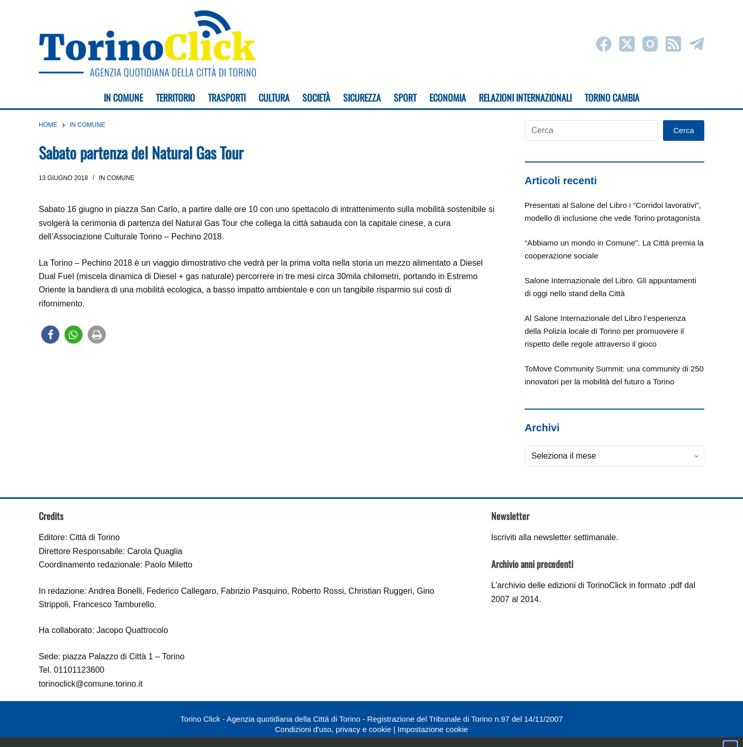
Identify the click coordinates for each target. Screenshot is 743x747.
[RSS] (673, 44)
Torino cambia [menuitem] (612, 97)
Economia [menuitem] (447, 97)
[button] (50, 335)
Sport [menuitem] (405, 97)
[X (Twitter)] (627, 44)
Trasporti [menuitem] (227, 97)
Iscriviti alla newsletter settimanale (553, 537)
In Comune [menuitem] (123, 97)
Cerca (683, 130)
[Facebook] (603, 44)
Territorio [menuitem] (175, 97)
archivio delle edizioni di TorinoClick (562, 585)
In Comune (117, 178)
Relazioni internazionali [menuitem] (525, 97)
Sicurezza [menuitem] (362, 97)
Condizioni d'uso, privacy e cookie (333, 729)
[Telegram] (696, 44)
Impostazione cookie (432, 729)
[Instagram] (650, 44)
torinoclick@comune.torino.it (90, 683)
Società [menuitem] (316, 97)
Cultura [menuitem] (274, 97)
